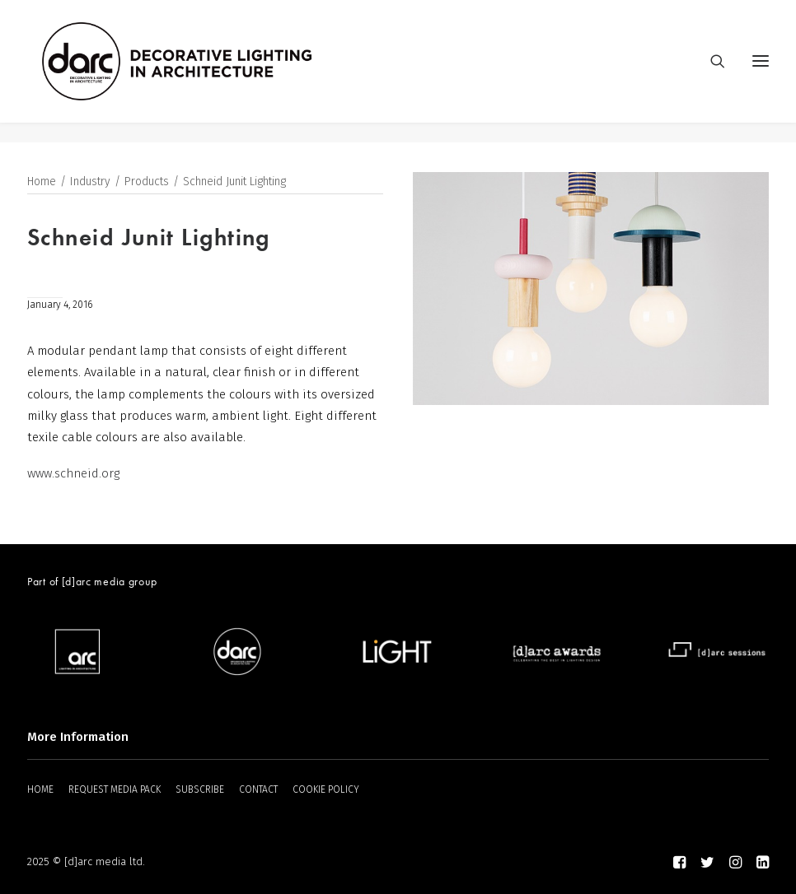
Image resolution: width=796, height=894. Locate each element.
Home (41, 182)
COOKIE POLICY (326, 789)
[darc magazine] (197, 71)
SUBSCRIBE (200, 789)
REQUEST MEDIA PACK (114, 789)
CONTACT (258, 789)
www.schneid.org (73, 474)
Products (146, 182)
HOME (40, 789)
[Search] (710, 71)
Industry (90, 182)
